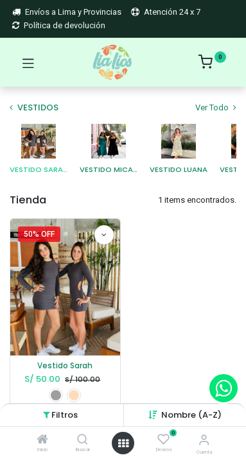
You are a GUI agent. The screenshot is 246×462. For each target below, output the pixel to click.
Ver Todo (215, 107)
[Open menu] (123, 443)
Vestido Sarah (64, 366)
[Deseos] (163, 439)
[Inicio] (42, 440)
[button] (191, 415)
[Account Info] (204, 439)
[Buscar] (82, 440)
